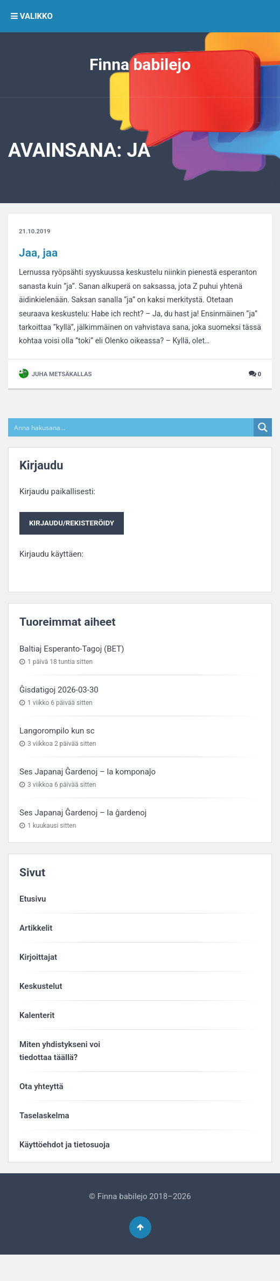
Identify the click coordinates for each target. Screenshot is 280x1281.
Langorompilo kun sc (57, 753)
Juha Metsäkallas (57, 395)
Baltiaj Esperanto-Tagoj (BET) (71, 671)
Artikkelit (35, 950)
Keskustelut (40, 1009)
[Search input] (131, 448)
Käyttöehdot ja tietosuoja (64, 1167)
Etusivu (32, 921)
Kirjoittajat (38, 980)
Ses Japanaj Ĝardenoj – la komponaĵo (87, 794)
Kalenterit (36, 1038)
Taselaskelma (44, 1138)
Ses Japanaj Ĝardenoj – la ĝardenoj (82, 835)
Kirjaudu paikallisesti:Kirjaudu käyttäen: (74, 544)
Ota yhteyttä (41, 1109)
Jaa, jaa (38, 253)
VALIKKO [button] (32, 16)
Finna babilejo (140, 64)
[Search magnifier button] (263, 448)
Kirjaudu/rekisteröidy (74, 545)
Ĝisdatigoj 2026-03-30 (59, 712)
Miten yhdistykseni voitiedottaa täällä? (59, 1073)
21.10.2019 (35, 232)
